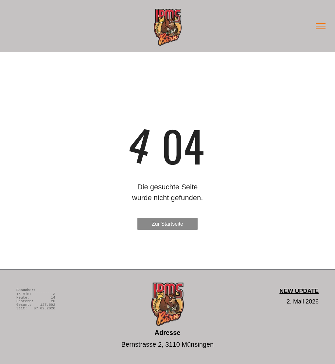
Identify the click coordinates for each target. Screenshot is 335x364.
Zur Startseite (167, 224)
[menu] (320, 26)
